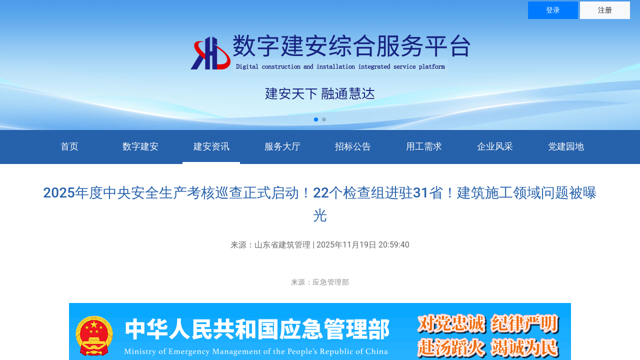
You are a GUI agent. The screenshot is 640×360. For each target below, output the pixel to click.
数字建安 (140, 146)
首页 (69, 146)
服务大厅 (282, 146)
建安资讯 (212, 146)
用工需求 (424, 146)
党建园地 (566, 146)
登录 (553, 10)
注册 (605, 10)
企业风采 (495, 146)
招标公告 (353, 146)
